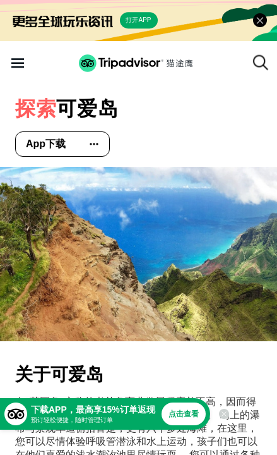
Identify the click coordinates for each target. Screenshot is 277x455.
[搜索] (260, 62)
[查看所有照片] (138, 254)
